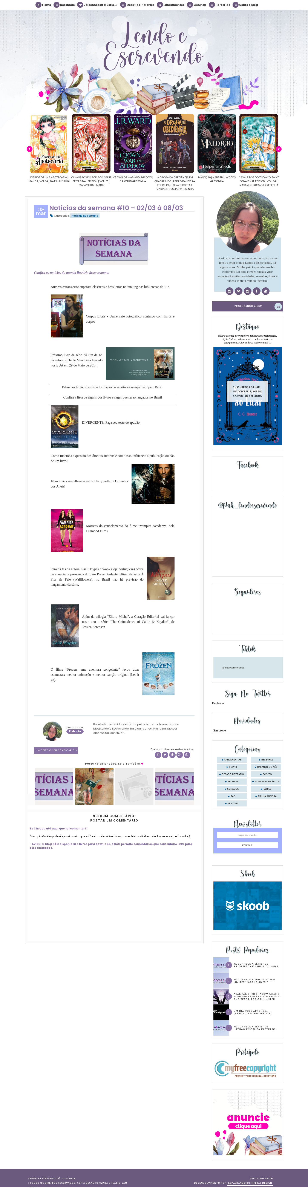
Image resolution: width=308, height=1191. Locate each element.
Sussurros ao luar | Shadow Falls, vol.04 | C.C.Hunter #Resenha (247, 391)
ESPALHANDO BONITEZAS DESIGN (250, 1183)
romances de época (267, 782)
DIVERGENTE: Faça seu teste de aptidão (111, 422)
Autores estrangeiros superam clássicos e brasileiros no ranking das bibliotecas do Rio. (110, 287)
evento (267, 774)
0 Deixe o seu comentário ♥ (57, 750)
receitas (233, 782)
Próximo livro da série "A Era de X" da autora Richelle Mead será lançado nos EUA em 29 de (77, 360)
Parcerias (219, 5)
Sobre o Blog (245, 5)
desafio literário (233, 774)
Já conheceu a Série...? (98, 5)
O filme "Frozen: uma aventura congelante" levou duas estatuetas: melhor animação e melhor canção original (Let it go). (95, 675)
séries (267, 789)
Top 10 (233, 767)
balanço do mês (267, 767)
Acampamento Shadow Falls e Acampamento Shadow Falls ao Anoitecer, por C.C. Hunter (258, 996)
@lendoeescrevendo (233, 667)
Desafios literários (137, 5)
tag (233, 796)
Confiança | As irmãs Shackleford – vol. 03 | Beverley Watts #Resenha (38, 181)
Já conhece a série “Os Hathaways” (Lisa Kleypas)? (255, 1027)
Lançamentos (170, 5)
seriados (233, 789)
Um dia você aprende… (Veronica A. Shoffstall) (253, 1012)
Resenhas (64, 5)
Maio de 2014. (88, 365)
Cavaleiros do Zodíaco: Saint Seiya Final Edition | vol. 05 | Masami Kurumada (121, 181)
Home (43, 5)
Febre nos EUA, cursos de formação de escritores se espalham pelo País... (112, 387)
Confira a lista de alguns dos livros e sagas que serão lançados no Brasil (112, 397)
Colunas (196, 5)
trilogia (233, 804)
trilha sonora (267, 796)
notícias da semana (85, 216)
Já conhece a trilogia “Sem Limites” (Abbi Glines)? (255, 980)
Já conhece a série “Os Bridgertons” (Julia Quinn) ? (256, 965)
